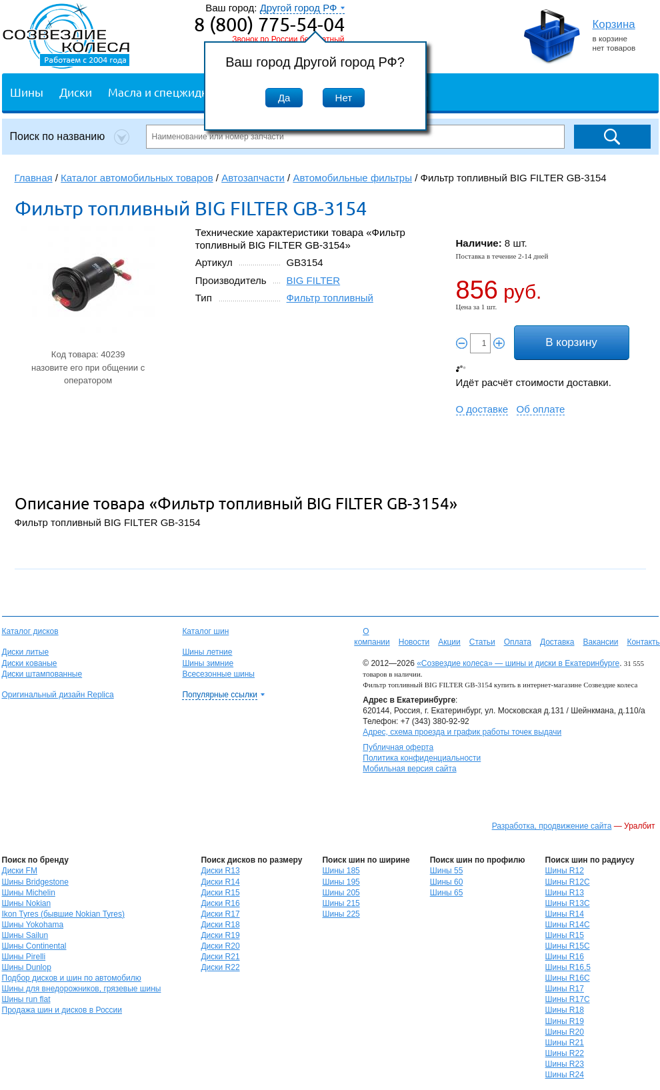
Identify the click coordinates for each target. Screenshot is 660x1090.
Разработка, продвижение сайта (552, 826)
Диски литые (25, 652)
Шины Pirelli (24, 956)
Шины (26, 92)
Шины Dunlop (26, 967)
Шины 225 (340, 914)
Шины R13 (564, 892)
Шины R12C (567, 882)
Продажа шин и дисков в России (62, 1010)
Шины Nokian (26, 903)
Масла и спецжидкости (169, 92)
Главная (34, 177)
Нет (344, 97)
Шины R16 (564, 956)
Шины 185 (340, 870)
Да (284, 97)
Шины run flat (26, 999)
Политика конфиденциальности (422, 758)
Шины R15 (564, 935)
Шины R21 (564, 1042)
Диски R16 (220, 903)
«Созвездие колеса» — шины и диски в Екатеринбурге (518, 663)
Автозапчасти (253, 177)
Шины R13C (567, 903)
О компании (372, 637)
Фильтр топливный (330, 297)
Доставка (557, 642)
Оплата (517, 642)
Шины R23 (564, 1064)
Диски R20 (220, 946)
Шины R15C (567, 946)
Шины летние (207, 652)
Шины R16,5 (568, 967)
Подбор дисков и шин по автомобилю (71, 978)
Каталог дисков (30, 631)
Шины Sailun (25, 935)
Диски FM (19, 870)
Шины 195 (340, 882)
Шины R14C (567, 924)
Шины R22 (564, 1053)
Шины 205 (340, 892)
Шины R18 (564, 1010)
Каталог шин (205, 631)
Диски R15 (220, 892)
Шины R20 (564, 1032)
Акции (449, 642)
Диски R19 (220, 935)
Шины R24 (564, 1074)
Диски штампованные (42, 674)
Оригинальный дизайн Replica (58, 694)
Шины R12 (564, 870)
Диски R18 (220, 924)
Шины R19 (564, 1021)
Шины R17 (564, 988)
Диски (75, 92)
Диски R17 (220, 914)
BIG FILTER (314, 280)
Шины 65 (446, 892)
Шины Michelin (28, 892)
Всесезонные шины (218, 674)
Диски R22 (220, 967)
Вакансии (600, 642)
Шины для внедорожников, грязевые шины (81, 988)
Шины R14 (564, 914)
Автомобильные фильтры (352, 177)
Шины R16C (567, 978)
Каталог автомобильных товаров (137, 177)
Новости (414, 642)
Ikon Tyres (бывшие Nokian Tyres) (63, 914)
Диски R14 (220, 882)
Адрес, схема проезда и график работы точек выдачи (462, 732)
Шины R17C (567, 999)
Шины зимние (207, 663)
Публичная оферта (398, 747)
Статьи (482, 642)
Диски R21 (220, 956)
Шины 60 (446, 882)
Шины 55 (446, 870)
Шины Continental (34, 946)
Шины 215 (340, 903)
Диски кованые (29, 663)
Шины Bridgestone (35, 882)
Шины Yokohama (33, 924)
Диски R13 (220, 870)
